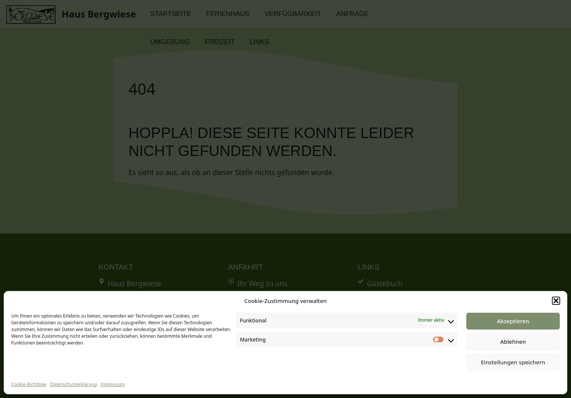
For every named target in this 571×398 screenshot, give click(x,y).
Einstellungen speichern (513, 362)
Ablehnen (513, 341)
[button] (556, 300)
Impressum (113, 384)
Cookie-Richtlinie (28, 384)
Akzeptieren (513, 321)
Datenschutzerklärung (73, 384)
